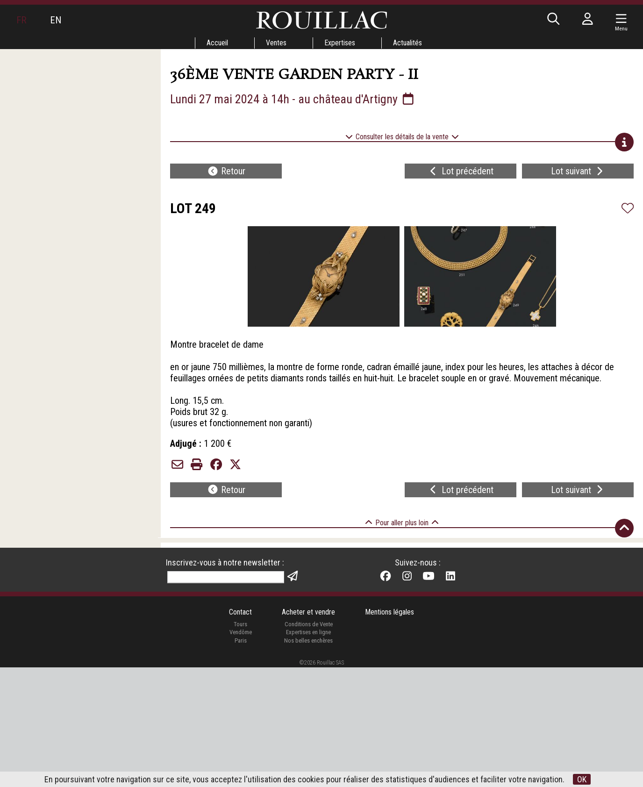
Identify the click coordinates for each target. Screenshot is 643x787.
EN (55, 20)
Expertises (339, 42)
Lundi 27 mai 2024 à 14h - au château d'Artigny (293, 99)
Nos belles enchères (308, 759)
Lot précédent (460, 171)
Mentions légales (389, 731)
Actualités (407, 42)
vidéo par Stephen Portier (340, 582)
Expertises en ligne (308, 751)
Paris (241, 759)
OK (581, 779)
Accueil (217, 42)
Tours (240, 743)
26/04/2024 (311, 569)
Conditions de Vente (309, 743)
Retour (226, 171)
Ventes (276, 42)
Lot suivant (578, 171)
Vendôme (240, 751)
